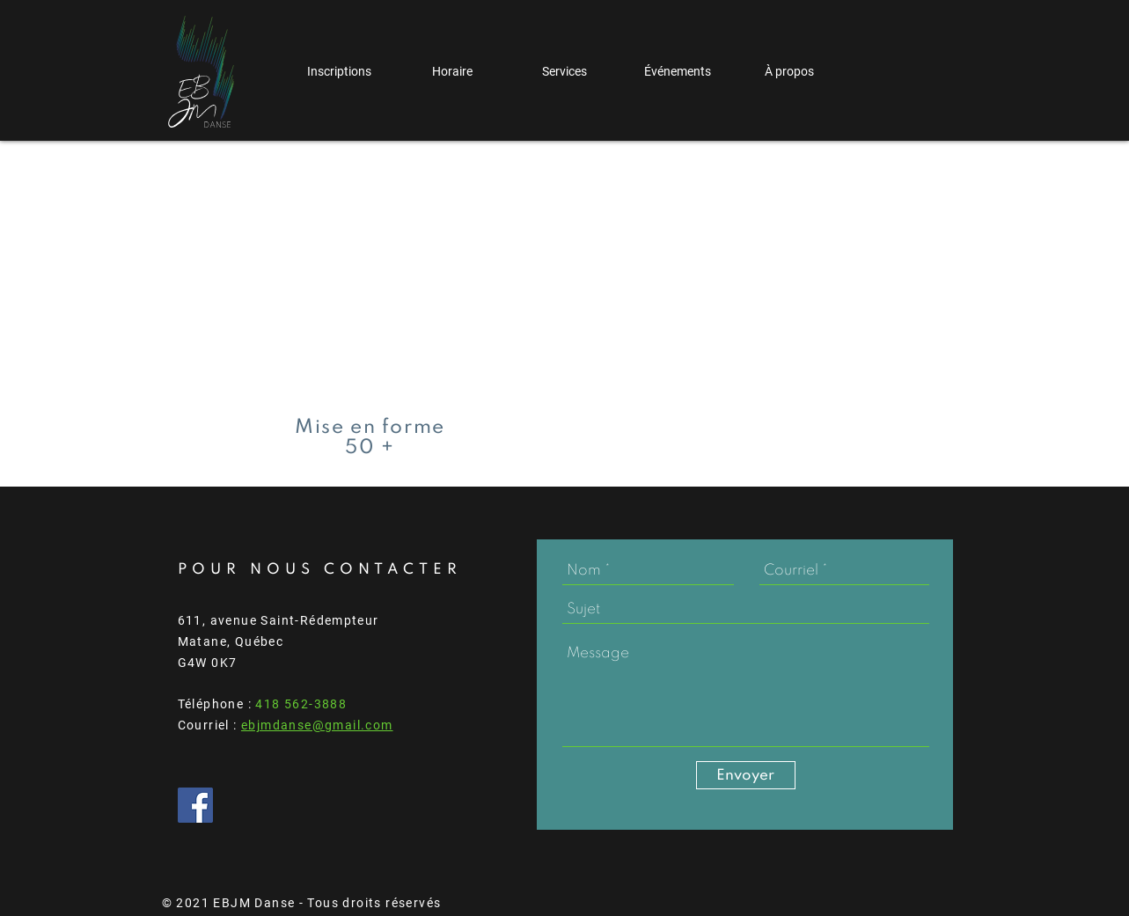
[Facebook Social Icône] (195, 805)
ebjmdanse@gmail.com (317, 725)
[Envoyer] (745, 775)
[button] (339, 71)
